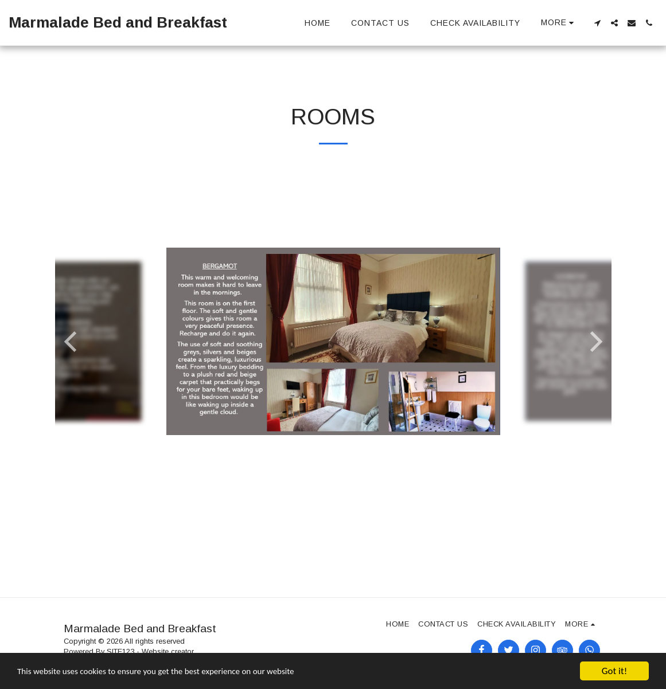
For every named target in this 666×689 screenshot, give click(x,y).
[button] (597, 23)
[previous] (72, 341)
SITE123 (120, 651)
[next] (594, 341)
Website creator (168, 651)
